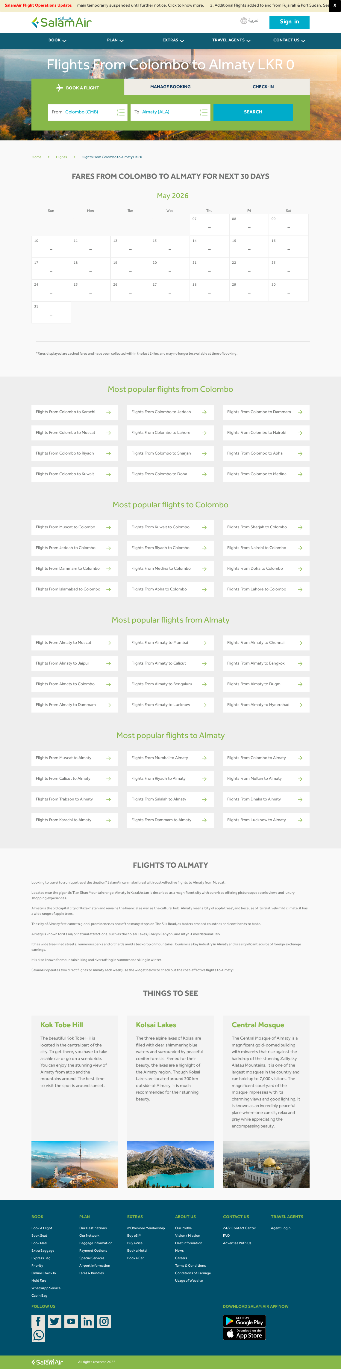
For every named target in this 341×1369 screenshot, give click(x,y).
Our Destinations (93, 1228)
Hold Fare (38, 1281)
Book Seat (39, 1236)
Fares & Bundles (91, 1273)
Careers (181, 1258)
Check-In (263, 87)
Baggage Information (96, 1243)
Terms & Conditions (190, 1266)
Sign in (289, 23)
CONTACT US (286, 41)
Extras (170, 41)
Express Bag (41, 1258)
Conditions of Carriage (193, 1273)
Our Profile (183, 1228)
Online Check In (43, 1273)
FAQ (226, 1236)
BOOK (54, 41)
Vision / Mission (187, 1236)
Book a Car (135, 1258)
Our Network (89, 1236)
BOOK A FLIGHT (77, 88)
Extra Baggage (42, 1251)
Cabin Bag (39, 1296)
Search (253, 112)
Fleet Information (188, 1243)
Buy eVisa (135, 1243)
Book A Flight (41, 1228)
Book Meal (39, 1243)
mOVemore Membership (146, 1228)
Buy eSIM (134, 1236)
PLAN (112, 41)
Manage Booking (170, 87)
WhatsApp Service (45, 1288)
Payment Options (93, 1251)
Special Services (91, 1258)
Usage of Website (189, 1281)
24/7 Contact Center (239, 1228)
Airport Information (94, 1266)
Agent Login (281, 1228)
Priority (37, 1266)
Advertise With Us (237, 1243)
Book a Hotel (137, 1251)
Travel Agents (228, 41)
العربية (249, 20)
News (179, 1251)
